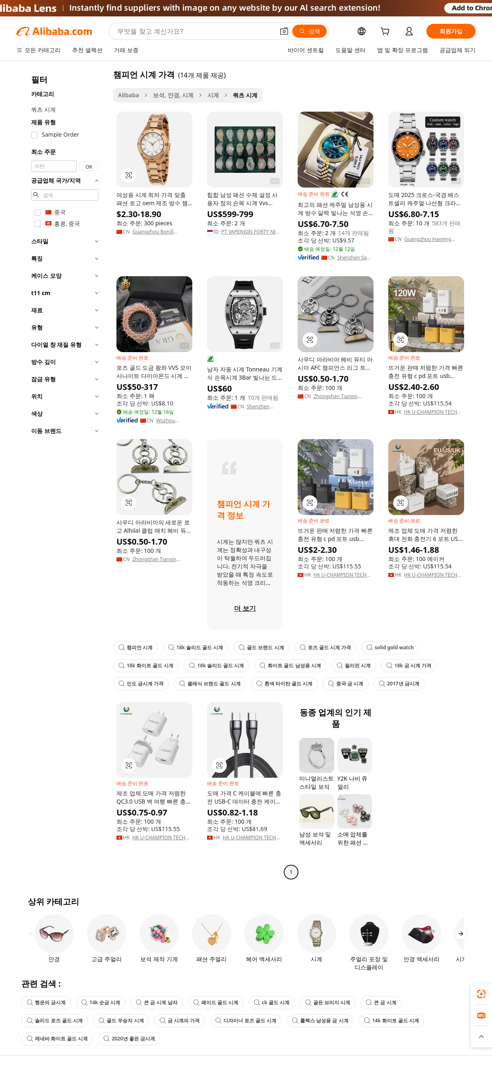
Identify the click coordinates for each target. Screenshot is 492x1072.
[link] (481, 994)
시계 (213, 95)
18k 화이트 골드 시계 (145, 665)
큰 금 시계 (381, 1002)
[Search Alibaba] (195, 31)
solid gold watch (390, 647)
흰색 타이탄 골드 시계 (284, 683)
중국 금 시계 (345, 683)
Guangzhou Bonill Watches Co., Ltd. (152, 232)
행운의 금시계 (46, 1002)
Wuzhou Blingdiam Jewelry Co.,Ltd (173, 420)
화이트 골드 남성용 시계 (290, 665)
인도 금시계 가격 (141, 683)
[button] (284, 31)
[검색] (309, 31)
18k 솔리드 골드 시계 (195, 647)
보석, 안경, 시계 (173, 95)
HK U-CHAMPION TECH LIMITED (430, 412)
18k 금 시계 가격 (408, 665)
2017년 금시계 (399, 683)
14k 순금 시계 (100, 1002)
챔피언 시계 (135, 647)
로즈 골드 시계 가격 (325, 647)
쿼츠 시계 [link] (245, 95)
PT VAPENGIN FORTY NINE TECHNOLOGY (251, 232)
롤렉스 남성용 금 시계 (320, 1020)
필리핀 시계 (354, 665)
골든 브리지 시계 (327, 1002)
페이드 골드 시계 (215, 1002)
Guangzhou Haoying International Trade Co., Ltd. (431, 239)
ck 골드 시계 (271, 1002)
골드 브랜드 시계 (261, 647)
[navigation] (62, 474)
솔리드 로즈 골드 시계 (55, 1020)
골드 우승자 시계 (121, 1020)
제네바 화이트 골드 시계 (57, 1038)
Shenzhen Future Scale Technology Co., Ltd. (260, 406)
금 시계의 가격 (179, 1020)
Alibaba (128, 95)
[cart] (386, 32)
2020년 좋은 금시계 (129, 1038)
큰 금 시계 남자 (156, 1002)
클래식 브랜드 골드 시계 (209, 683)
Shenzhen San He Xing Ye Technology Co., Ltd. (353, 257)
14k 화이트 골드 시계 (391, 1020)
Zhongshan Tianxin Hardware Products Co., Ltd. (341, 396)
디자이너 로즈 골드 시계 (245, 1020)
